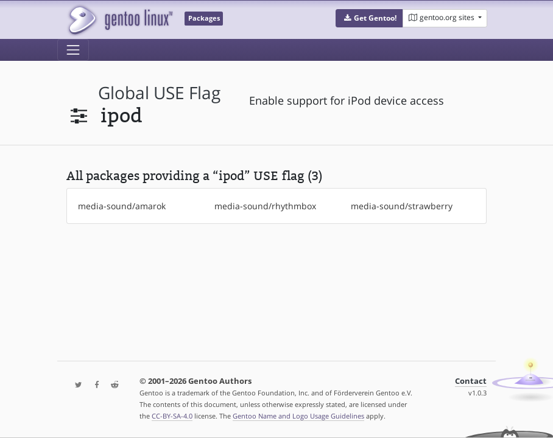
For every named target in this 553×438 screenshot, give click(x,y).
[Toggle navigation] (73, 50)
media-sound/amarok (122, 206)
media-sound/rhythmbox (265, 206)
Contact (471, 381)
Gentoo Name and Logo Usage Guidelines (298, 415)
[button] (369, 18)
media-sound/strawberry (402, 206)
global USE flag (159, 93)
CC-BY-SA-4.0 (172, 415)
